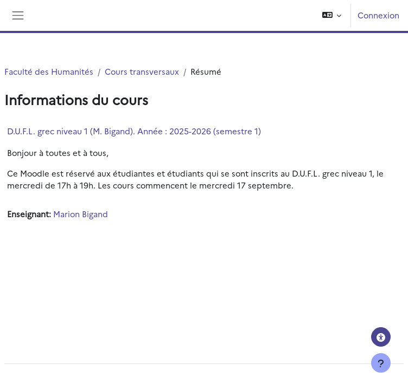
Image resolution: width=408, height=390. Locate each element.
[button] (331, 15)
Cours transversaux (142, 71)
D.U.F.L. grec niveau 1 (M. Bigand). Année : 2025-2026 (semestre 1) (134, 130)
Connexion (378, 15)
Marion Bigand (80, 213)
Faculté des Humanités (48, 71)
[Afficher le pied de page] (381, 363)
